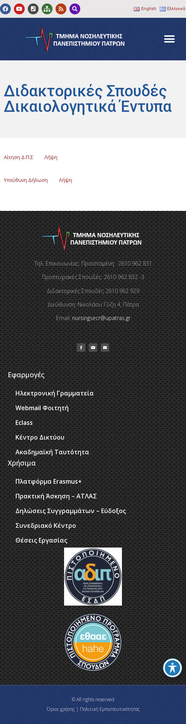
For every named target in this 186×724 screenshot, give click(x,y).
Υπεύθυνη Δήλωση (26, 179)
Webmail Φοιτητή (42, 408)
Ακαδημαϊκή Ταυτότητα (52, 452)
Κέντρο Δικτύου (39, 437)
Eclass (24, 422)
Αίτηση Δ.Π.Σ (18, 157)
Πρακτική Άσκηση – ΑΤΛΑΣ (56, 496)
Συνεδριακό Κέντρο (45, 525)
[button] (169, 39)
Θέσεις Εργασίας (41, 540)
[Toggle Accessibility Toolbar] (172, 668)
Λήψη (50, 157)
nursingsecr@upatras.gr (101, 318)
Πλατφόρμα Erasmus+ (48, 481)
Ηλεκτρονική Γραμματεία (54, 393)
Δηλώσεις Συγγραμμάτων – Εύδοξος (70, 511)
